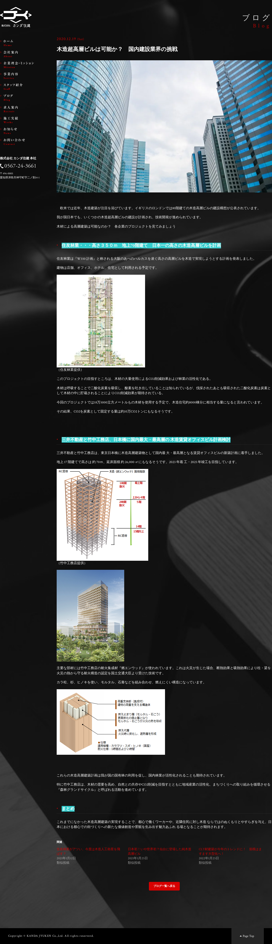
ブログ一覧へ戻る (164, 886)
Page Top (246, 936)
